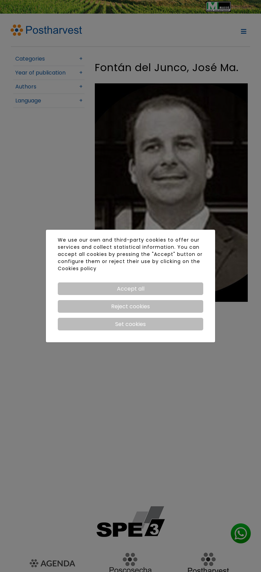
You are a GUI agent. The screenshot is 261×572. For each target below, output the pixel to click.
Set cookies (130, 324)
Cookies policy (77, 268)
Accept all (130, 289)
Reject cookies (130, 306)
